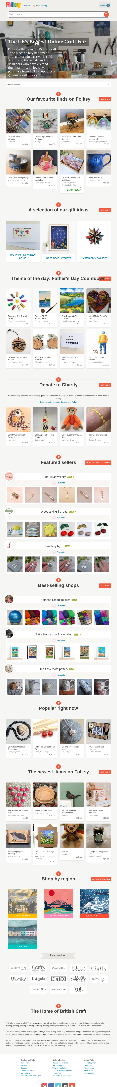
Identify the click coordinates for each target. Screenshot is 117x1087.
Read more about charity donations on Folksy (58, 402)
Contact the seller (27, 1071)
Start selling (41, 5)
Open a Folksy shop (60, 1063)
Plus (69, 477)
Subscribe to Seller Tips (61, 1076)
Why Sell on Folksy (59, 1068)
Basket (105, 5)
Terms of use (88, 1071)
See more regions (101, 879)
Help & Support (58, 1065)
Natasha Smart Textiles (55, 600)
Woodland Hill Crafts (54, 511)
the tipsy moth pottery (54, 669)
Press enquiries (89, 1073)
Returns (24, 1068)
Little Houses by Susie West (54, 634)
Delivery (24, 1065)
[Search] (106, 14)
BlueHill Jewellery (54, 477)
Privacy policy (88, 1068)
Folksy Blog (56, 1073)
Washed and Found (102, 77)
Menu (27, 5)
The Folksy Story (89, 1063)
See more (105, 99)
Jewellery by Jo (54, 546)
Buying (25, 1073)
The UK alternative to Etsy (62, 1071)
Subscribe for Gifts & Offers (31, 1076)
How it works (25, 1063)
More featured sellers (98, 463)
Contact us (87, 1065)
